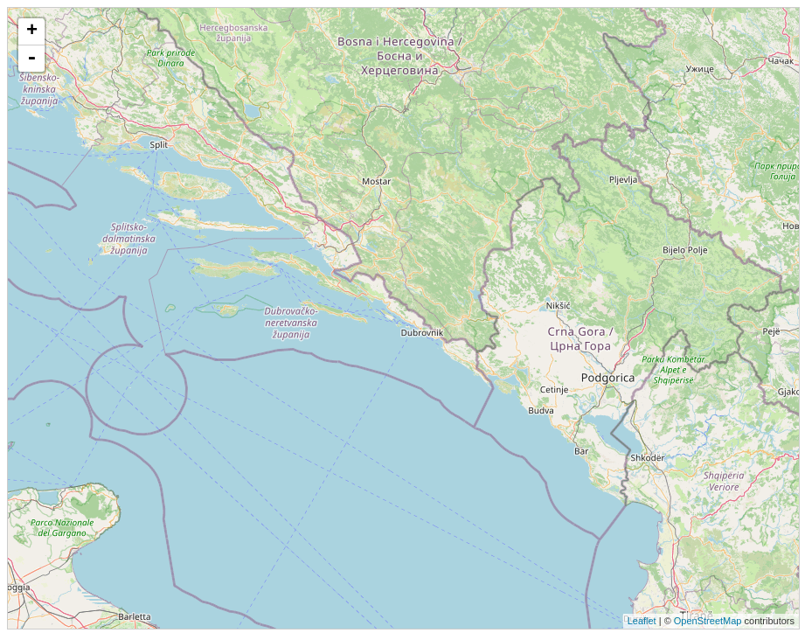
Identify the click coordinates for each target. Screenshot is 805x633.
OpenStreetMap (708, 621)
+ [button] (32, 31)
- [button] (31, 58)
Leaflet (642, 621)
